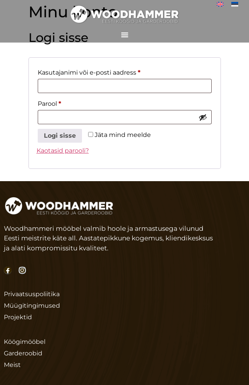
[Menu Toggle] (125, 32)
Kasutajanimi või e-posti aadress (101, 71)
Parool (61, 102)
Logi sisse (60, 135)
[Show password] (203, 117)
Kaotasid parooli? (63, 150)
